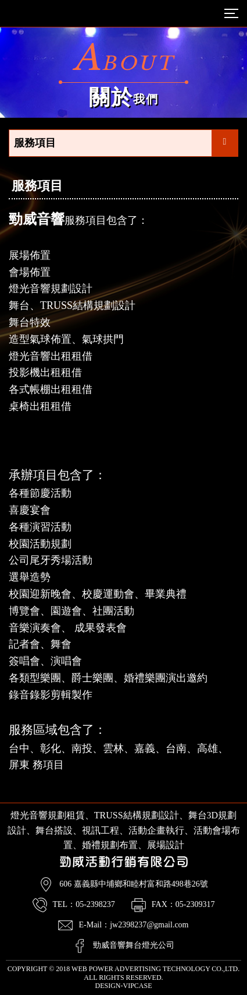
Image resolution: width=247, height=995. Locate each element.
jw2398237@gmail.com (149, 924)
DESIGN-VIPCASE (123, 986)
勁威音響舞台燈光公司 (133, 945)
